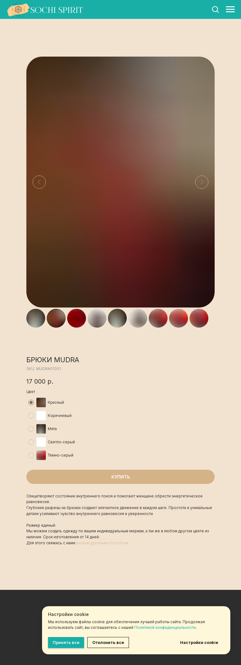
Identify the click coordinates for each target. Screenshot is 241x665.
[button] (215, 9)
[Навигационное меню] (230, 9)
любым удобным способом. (102, 542)
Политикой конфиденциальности (165, 627)
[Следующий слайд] (201, 182)
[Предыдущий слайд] (39, 182)
